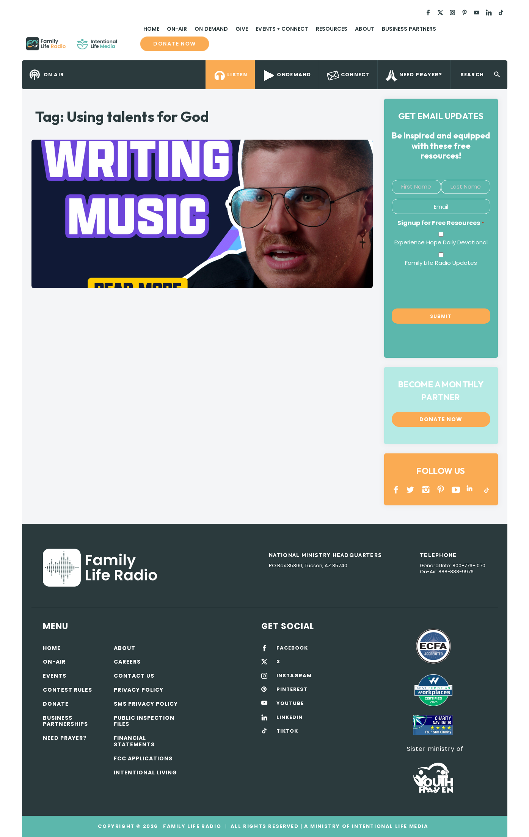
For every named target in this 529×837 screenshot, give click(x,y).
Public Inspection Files (144, 721)
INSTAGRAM (426, 489)
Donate (56, 704)
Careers (127, 662)
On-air (54, 662)
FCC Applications (143, 758)
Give (241, 29)
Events (54, 676)
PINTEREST (440, 489)
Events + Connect (282, 29)
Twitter (411, 489)
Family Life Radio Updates (441, 263)
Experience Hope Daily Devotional (441, 242)
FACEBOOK (292, 648)
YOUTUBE (456, 489)
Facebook (396, 489)
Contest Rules (67, 690)
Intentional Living (145, 772)
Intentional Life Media (389, 826)
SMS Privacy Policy (146, 704)
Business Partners (409, 29)
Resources (332, 29)
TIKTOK (287, 731)
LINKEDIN (470, 489)
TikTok (486, 489)
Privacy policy (138, 690)
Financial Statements (134, 741)
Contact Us (134, 676)
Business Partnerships (65, 721)
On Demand (211, 29)
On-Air (177, 29)
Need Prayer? (64, 738)
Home (151, 29)
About (364, 29)
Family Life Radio (128, 46)
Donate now (174, 43)
